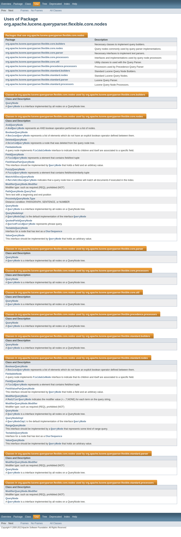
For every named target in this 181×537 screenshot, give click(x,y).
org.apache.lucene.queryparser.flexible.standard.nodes (36, 75)
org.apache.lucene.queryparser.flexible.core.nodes (55, 35)
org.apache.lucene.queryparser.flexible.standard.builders (37, 70)
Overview (6, 4)
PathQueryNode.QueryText (20, 193)
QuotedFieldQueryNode (18, 222)
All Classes (56, 10)
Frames (25, 10)
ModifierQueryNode (16, 400)
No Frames (37, 10)
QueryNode (11, 103)
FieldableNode (13, 148)
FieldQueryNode (14, 155)
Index (67, 4)
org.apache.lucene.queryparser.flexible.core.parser (34, 52)
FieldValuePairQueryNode (20, 163)
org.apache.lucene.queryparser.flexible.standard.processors (39, 84)
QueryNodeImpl (14, 215)
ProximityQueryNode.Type (20, 200)
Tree (44, 4)
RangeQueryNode (15, 430)
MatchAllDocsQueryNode (19, 178)
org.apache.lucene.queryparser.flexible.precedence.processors (41, 66)
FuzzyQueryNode (15, 170)
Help (74, 4)
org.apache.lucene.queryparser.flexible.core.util (32, 61)
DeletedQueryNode (16, 140)
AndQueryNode (14, 125)
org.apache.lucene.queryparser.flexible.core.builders (35, 43)
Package (18, 4)
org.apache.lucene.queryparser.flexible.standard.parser (36, 79)
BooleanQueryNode (16, 132)
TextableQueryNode (16, 230)
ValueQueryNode (14, 238)
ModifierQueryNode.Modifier (21, 186)
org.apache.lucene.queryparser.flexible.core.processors (37, 57)
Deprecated (55, 4)
